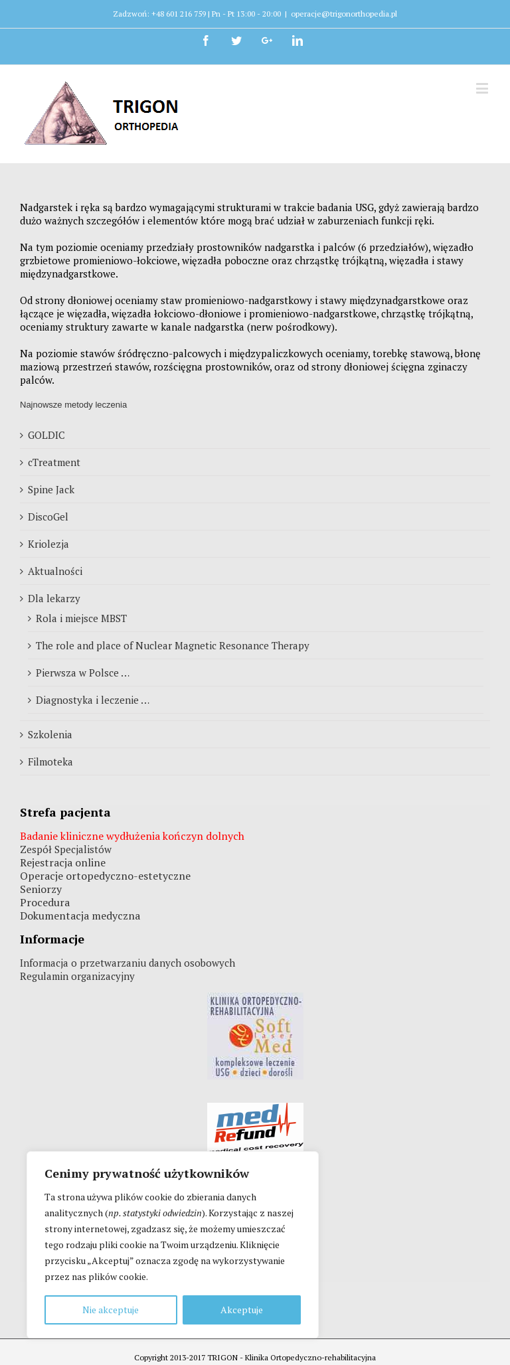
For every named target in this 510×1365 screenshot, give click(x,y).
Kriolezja (48, 543)
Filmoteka (50, 761)
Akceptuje (241, 1309)
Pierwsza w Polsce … (82, 672)
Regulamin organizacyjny (77, 976)
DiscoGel (48, 516)
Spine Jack (51, 489)
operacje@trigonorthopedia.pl (344, 14)
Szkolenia (50, 734)
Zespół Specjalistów (66, 849)
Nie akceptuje (110, 1309)
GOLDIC (46, 435)
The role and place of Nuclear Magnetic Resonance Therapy (172, 645)
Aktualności (55, 571)
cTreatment (54, 462)
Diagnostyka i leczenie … (92, 699)
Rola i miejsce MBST (81, 618)
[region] (173, 1244)
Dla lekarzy (54, 598)
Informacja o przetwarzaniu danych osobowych (127, 962)
